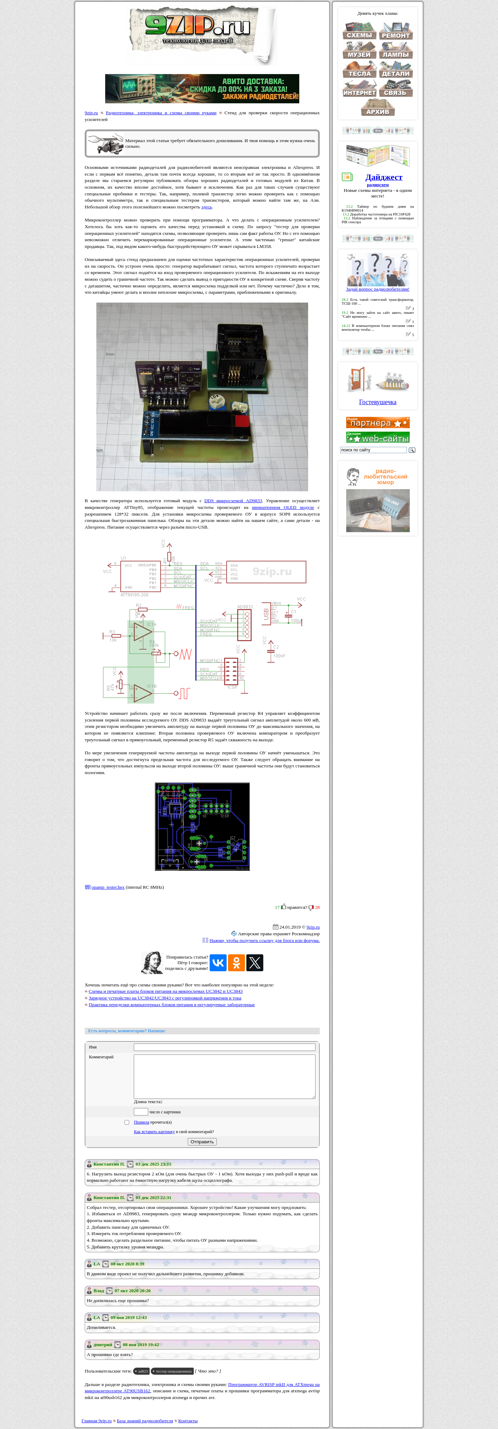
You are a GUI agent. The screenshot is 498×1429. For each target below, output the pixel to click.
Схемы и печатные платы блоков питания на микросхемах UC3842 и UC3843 (165, 991)
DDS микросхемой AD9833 (233, 500)
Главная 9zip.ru (97, 1420)
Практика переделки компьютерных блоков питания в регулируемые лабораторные (172, 1004)
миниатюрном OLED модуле (283, 507)
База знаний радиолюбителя (145, 1420)
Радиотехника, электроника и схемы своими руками (161, 112)
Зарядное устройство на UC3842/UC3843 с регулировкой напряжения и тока (165, 998)
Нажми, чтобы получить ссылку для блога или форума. (265, 940)
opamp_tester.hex (108, 887)
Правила (141, 1130)
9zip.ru (91, 112)
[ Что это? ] (208, 1379)
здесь (206, 206)
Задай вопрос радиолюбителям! (378, 287)
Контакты (188, 1420)
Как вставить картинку (154, 1140)
